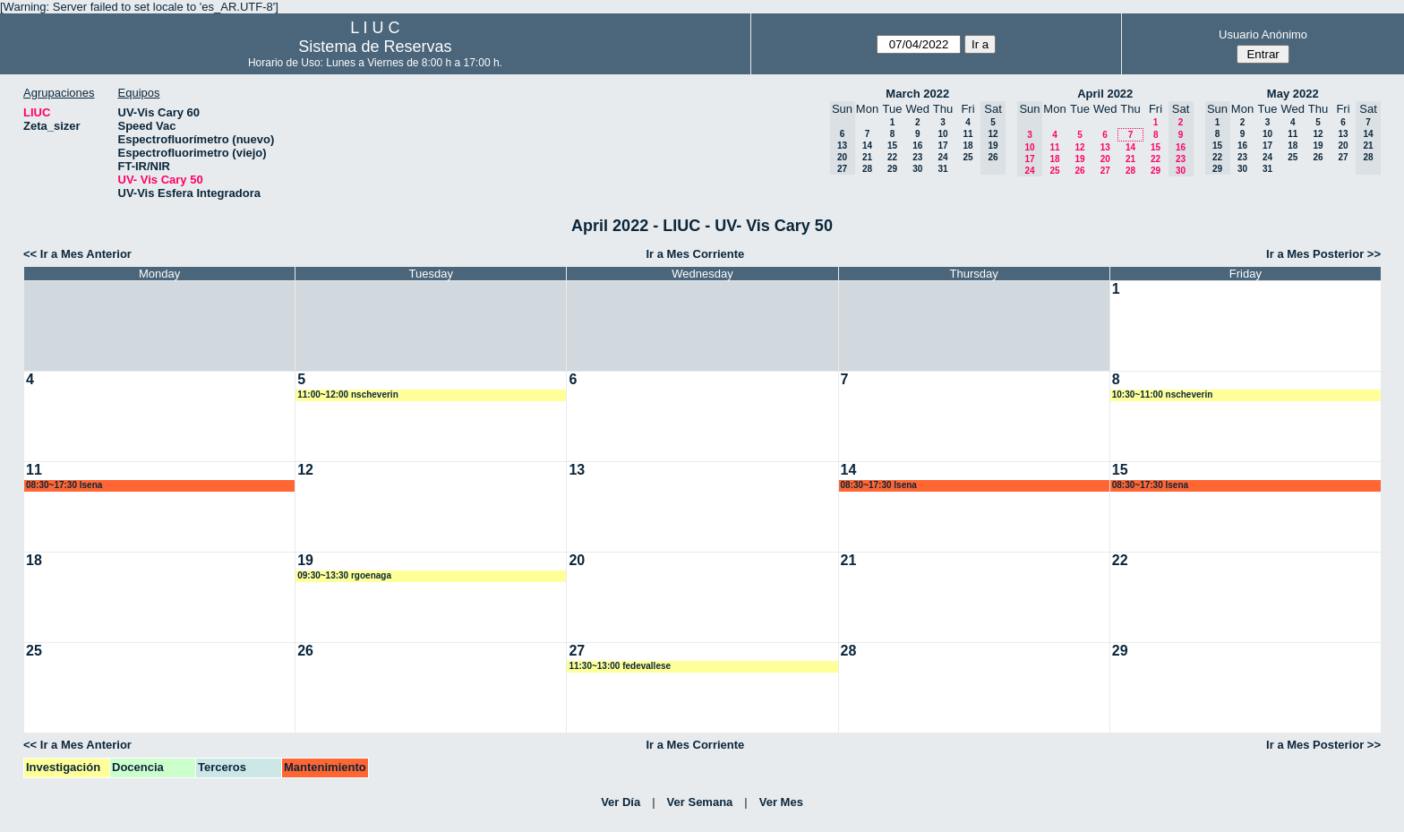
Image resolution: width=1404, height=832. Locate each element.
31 (942, 169)
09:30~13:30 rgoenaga (344, 575)
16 (917, 145)
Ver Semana (700, 802)
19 (1079, 159)
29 (892, 169)
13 (1105, 147)
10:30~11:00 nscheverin (1162, 394)
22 (892, 157)
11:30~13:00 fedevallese (620, 666)
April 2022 (1105, 93)
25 (967, 157)
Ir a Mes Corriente (695, 254)
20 (1105, 159)
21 (867, 157)
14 (867, 145)
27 (1105, 171)
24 (942, 157)
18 (967, 145)
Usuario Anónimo (1263, 34)
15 (892, 145)
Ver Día (620, 802)
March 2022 (917, 93)
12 (1079, 147)
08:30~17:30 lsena (64, 485)
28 (867, 169)
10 (942, 134)
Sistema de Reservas (374, 47)
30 (917, 169)
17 (942, 145)
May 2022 (1293, 93)
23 (917, 157)
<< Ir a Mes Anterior (77, 254)
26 (1079, 171)
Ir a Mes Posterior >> (1323, 254)
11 (967, 134)
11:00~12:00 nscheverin (347, 394)
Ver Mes (781, 802)
